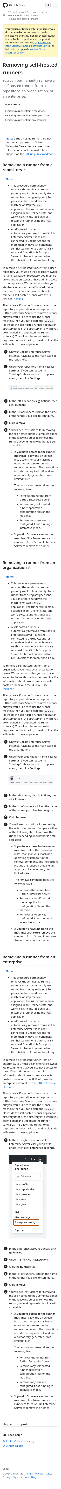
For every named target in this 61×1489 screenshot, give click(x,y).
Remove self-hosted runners (23, 18)
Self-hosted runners (37, 12)
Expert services (21, 1477)
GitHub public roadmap (39, 154)
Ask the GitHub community (19, 1441)
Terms (29, 1473)
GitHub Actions (16, 12)
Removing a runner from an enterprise (29, 959)
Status (49, 1473)
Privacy (39, 1473)
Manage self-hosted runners (23, 15)
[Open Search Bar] (48, 5)
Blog (33, 1477)
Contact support (13, 1445)
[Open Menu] (55, 5)
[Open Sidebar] (4, 15)
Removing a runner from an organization (29, 565)
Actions (18, 299)
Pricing (6, 1477)
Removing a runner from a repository (28, 167)
